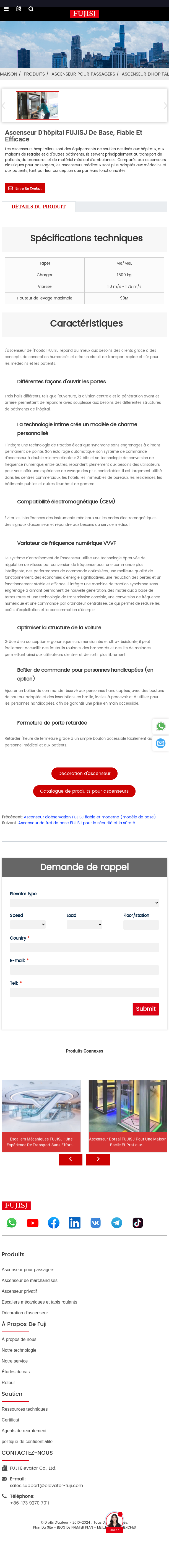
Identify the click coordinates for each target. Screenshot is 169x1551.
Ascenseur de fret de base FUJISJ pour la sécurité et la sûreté (76, 823)
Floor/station (136, 915)
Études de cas (16, 1371)
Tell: (14, 983)
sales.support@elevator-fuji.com (46, 1482)
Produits (34, 74)
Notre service (15, 1361)
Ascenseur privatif (19, 1291)
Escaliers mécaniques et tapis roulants (39, 1302)
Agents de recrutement (24, 1430)
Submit (145, 1009)
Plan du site (43, 1527)
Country (18, 938)
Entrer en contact (28, 188)
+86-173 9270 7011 (29, 1499)
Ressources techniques (25, 1409)
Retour (8, 1382)
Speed (16, 915)
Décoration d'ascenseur (25, 1312)
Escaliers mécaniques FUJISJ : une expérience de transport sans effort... (41, 1157)
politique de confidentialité (27, 1441)
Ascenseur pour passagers (83, 74)
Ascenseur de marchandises (30, 1280)
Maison (8, 74)
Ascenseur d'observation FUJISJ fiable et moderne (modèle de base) (90, 817)
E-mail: (17, 961)
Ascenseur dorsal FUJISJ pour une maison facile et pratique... (128, 1157)
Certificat (10, 1420)
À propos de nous (19, 1339)
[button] (163, 105)
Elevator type (23, 894)
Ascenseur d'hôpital (145, 74)
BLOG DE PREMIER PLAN (75, 1527)
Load (71, 915)
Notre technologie (19, 1350)
